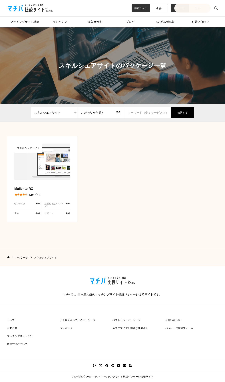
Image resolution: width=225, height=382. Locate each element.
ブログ (130, 21)
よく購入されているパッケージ (77, 320)
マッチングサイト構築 (24, 21)
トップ (11, 320)
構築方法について (17, 344)
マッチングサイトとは (20, 336)
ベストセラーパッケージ (126, 320)
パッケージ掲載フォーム (179, 328)
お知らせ (12, 328)
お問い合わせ (200, 21)
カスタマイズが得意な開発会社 (130, 328)
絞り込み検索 (165, 21)
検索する (182, 112)
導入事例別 (95, 21)
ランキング (60, 21)
